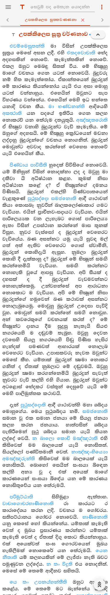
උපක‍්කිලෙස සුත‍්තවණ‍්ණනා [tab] (56, 20)
